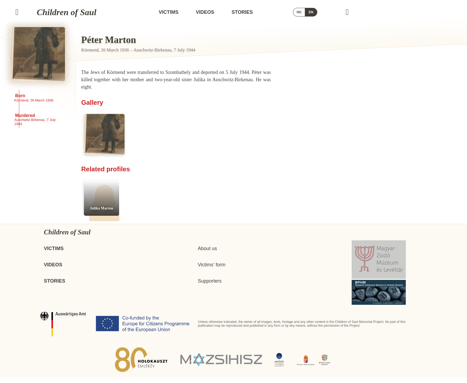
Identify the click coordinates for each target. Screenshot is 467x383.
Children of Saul (75, 12)
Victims (212, 12)
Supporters (209, 286)
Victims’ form (211, 270)
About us (207, 254)
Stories (285, 12)
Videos (248, 12)
